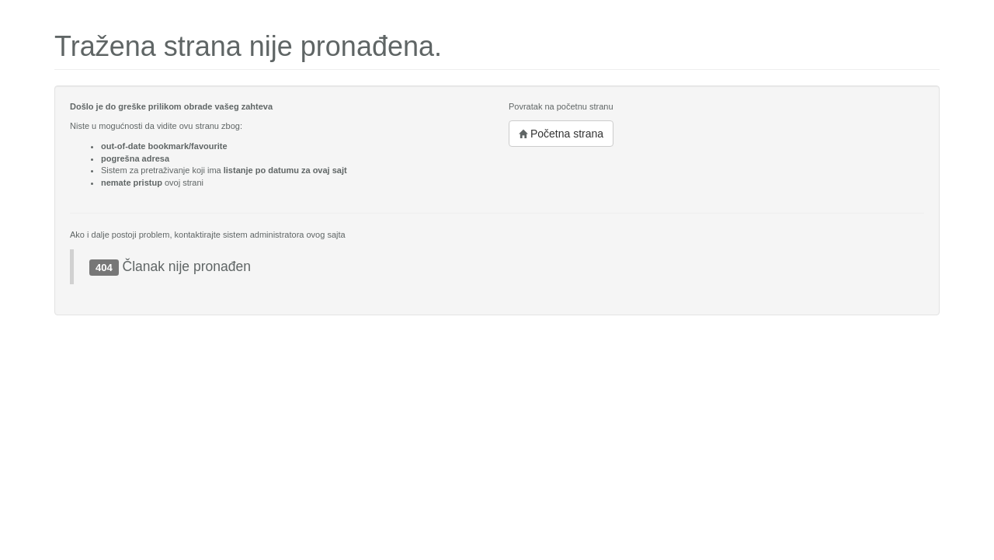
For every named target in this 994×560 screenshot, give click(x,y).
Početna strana (561, 133)
